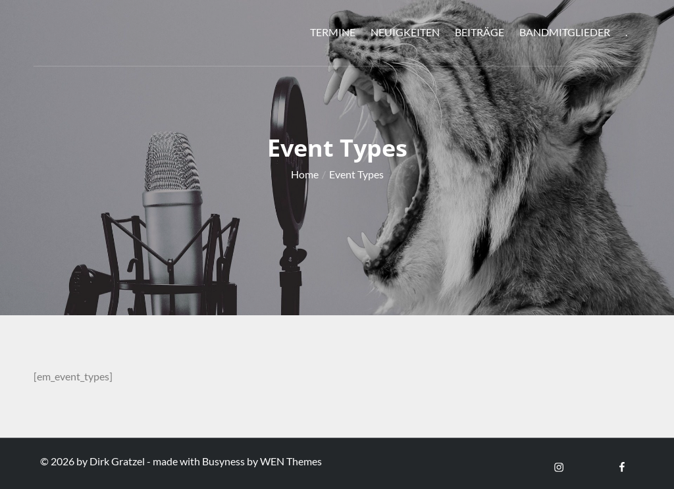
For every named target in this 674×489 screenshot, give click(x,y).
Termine (332, 32)
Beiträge (479, 32)
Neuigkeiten (405, 32)
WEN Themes (291, 461)
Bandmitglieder (564, 32)
